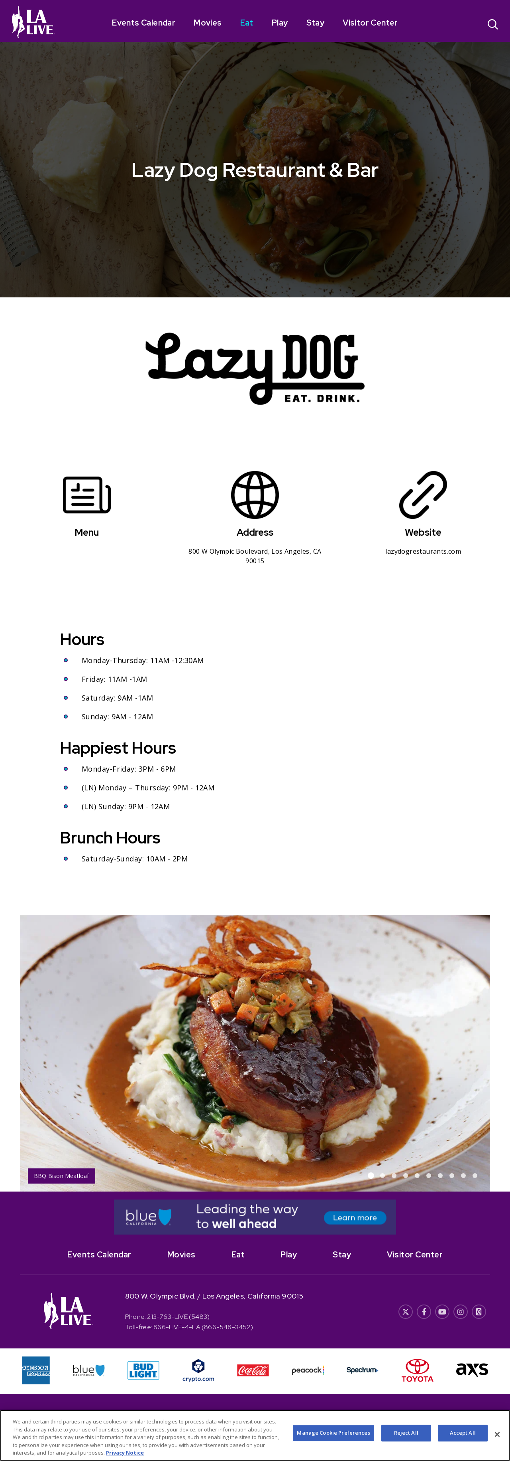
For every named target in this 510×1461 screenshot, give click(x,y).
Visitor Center (370, 23)
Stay (315, 23)
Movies (208, 23)
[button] (371, 1175)
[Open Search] (493, 25)
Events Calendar (143, 23)
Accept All (463, 1433)
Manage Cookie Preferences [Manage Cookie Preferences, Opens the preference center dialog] (333, 1433)
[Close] (497, 1435)
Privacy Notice (125, 1453)
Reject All (406, 1433)
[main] (255, 596)
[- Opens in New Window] (255, 1217)
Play (280, 23)
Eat (246, 23)
